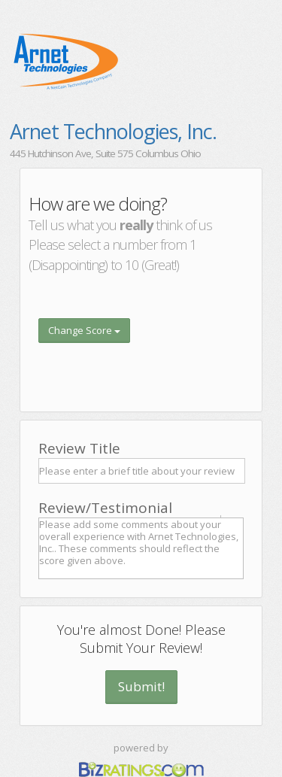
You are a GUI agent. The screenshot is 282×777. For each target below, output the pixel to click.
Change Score (84, 330)
